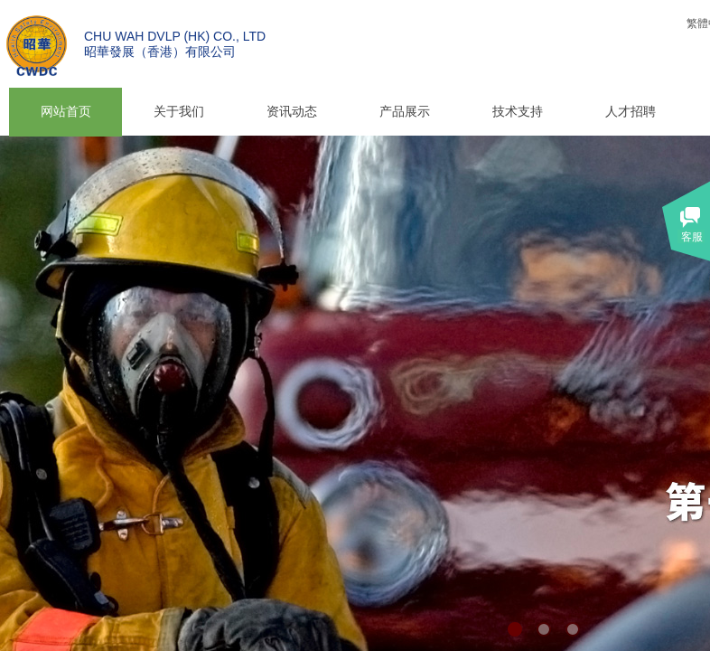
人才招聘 (630, 111)
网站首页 (66, 111)
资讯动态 (291, 111)
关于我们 (179, 111)
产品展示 (404, 111)
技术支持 (517, 111)
